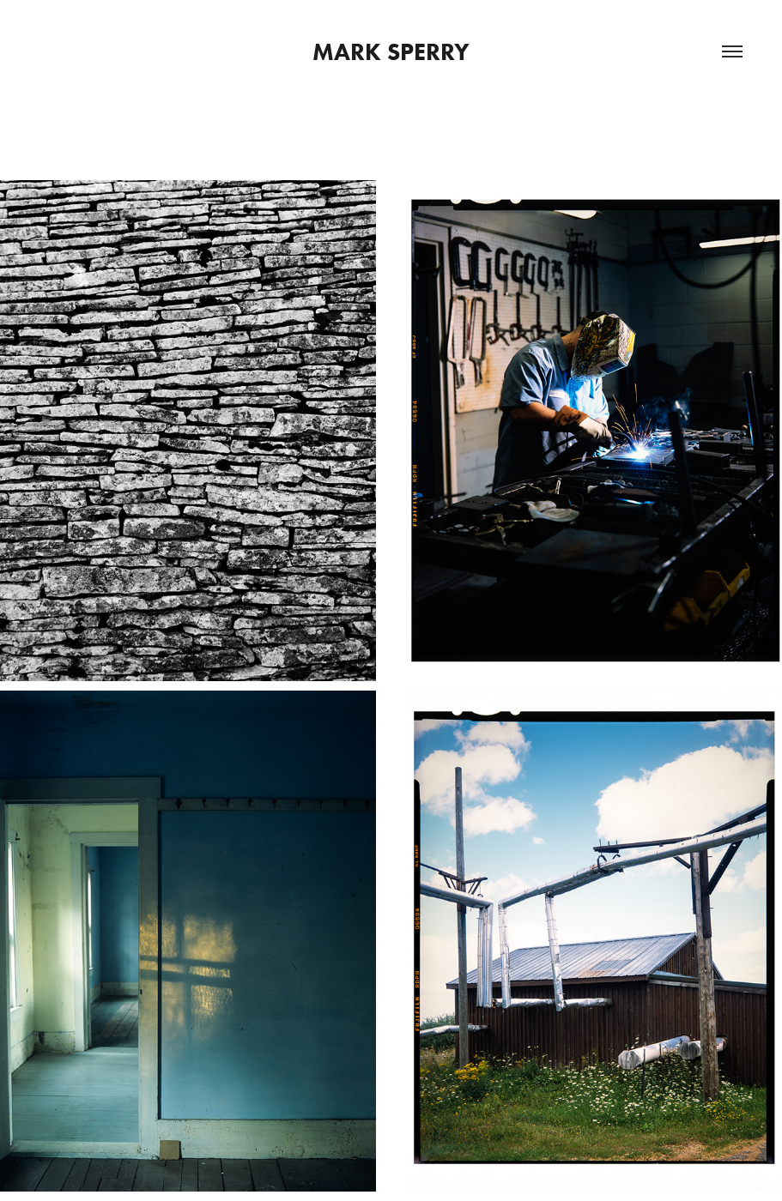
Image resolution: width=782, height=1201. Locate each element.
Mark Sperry (391, 51)
